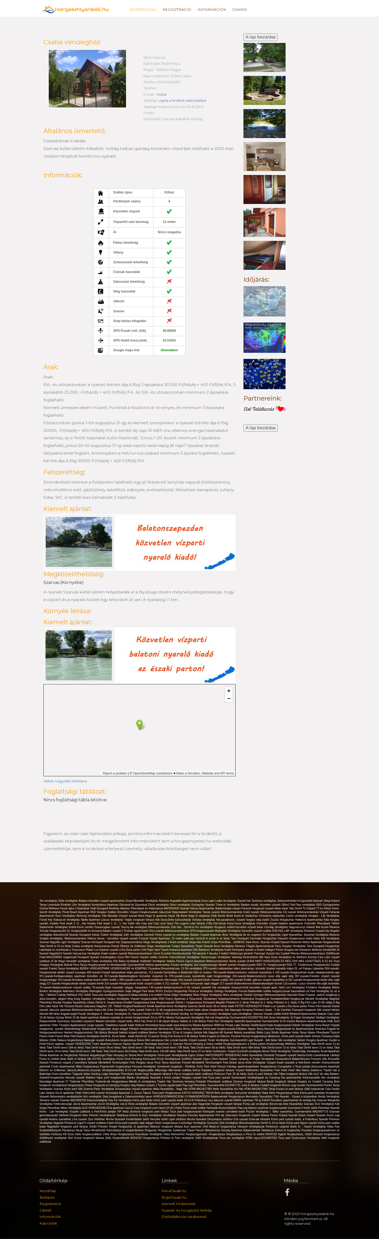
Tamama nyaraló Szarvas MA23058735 (63, 1100)
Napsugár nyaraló (94, 1040)
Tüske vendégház (102, 961)
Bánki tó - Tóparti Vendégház (308, 1126)
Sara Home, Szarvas (258, 942)
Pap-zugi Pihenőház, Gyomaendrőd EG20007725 (211, 1085)
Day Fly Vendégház (120, 1100)
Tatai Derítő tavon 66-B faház (120, 1051)
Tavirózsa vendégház (264, 900)
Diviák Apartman (157, 1006)
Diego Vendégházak (159, 946)
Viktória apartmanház (158, 964)
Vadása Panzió (175, 961)
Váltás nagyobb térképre (65, 781)
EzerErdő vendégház (249, 1051)
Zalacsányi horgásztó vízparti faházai (247, 1115)
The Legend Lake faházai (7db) (193, 923)
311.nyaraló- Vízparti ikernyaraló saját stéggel (192, 983)
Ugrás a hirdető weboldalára (182, 100)
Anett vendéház (179, 942)
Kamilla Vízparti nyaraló (193, 1040)
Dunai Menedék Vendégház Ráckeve (148, 900)
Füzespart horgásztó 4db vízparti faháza (316, 1009)
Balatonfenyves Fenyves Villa (310, 1058)
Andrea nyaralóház (60, 1119)
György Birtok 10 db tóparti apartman (78, 1017)
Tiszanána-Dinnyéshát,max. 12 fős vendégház (175, 968)
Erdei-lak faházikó (260, 1119)
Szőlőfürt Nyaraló (192, 1058)
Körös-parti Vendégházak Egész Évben (181, 1055)
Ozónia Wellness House (53, 908)
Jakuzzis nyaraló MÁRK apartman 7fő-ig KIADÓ (242, 1100)
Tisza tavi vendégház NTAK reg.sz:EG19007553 (248, 1137)
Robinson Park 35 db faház (231, 1073)
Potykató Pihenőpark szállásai (214, 1081)
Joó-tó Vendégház (109, 1104)
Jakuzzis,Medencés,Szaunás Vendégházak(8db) (96, 1070)
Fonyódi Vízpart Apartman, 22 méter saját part (167, 938)
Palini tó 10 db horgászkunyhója (164, 1009)
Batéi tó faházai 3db (79, 1058)
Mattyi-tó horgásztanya (223, 1126)
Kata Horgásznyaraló (162, 1002)
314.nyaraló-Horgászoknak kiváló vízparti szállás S (134, 983)
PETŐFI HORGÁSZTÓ (249, 1006)
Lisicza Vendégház (112, 919)
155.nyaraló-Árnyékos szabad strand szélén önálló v (88, 979)
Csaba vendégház (83, 946)
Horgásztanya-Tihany (80, 1085)
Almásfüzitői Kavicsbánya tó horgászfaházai (117, 1130)
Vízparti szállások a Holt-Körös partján (93, 1111)
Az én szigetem (253, 934)
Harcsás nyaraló (75, 1077)
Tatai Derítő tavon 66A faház (244, 1047)
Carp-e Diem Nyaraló (216, 1058)
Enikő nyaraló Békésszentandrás (263, 912)
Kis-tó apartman (65, 1092)
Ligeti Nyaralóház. (293, 934)
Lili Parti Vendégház (318, 991)
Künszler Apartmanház (201, 1115)
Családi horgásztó (271, 1085)
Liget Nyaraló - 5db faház (262, 1040)
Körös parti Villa (74, 1088)
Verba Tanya (300, 1032)
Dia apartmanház (292, 1077)
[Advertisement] (264, 517)
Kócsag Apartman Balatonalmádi (241, 1130)
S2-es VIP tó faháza (163, 1017)
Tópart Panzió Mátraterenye (204, 1130)
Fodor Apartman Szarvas (107, 1043)
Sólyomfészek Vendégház (185, 957)
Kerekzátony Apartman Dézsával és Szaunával (120, 904)
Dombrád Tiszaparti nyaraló (280, 1055)
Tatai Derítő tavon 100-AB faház (157, 1051)
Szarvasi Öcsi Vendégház (319, 1104)
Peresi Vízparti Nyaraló (284, 1115)
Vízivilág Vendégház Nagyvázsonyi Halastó (290, 927)
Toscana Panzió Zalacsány (80, 1006)
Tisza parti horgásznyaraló (186, 1111)
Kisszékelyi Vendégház (149, 1134)
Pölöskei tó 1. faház (286, 1002)
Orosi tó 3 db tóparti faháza (162, 1021)
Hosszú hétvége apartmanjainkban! (238, 1066)
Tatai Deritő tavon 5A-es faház (103, 1047)
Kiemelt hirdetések (179, 1204)
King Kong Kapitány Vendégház (87, 998)
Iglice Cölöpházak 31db (82, 908)
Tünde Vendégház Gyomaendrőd (227, 1040)
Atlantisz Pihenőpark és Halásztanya (142, 908)
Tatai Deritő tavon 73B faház (173, 1047)
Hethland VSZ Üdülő (79, 994)
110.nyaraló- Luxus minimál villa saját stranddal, (311, 983)
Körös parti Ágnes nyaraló (302, 1122)
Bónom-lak (276, 1104)
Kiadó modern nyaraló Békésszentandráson (127, 953)
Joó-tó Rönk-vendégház (134, 1104)
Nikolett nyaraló (227, 964)
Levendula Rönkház (59, 904)
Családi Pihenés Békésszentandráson (303, 953)
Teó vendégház (48, 900)
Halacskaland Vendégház (187, 912)
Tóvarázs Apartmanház (73, 1025)
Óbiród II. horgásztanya (109, 1002)
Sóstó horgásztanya (167, 1122)
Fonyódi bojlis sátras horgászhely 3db (207, 1009)
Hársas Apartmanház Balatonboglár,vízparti (216, 908)
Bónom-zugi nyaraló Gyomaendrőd (302, 1085)
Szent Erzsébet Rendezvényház (172, 953)
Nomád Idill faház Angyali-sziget (58, 1013)
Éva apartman (115, 1107)
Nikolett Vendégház (317, 998)
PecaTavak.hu (174, 1191)
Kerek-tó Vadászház (246, 915)
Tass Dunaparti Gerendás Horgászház (254, 938)
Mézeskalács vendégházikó (66, 1096)
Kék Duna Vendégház (277, 1017)
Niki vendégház (287, 1040)
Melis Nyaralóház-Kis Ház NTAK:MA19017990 (240, 1088)
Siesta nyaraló (238, 961)
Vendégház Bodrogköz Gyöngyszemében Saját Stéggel (109, 991)
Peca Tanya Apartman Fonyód (173, 1062)
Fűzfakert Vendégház (319, 987)
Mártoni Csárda (57, 994)
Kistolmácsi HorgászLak (255, 998)
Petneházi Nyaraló (329, 1107)
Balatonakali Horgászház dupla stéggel (105, 1028)
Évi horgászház (272, 934)
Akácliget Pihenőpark (122, 1073)
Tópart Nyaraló (204, 946)
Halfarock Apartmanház (309, 919)
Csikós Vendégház (112, 934)
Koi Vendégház (204, 927)
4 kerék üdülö (309, 1107)
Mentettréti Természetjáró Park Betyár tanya (219, 1062)
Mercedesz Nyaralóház (260, 1096)
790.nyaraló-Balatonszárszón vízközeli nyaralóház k (244, 972)
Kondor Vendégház (220, 1013)
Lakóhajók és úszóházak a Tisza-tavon (62, 949)
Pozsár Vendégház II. (90, 1013)
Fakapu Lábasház (314, 968)
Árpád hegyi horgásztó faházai (153, 1073)
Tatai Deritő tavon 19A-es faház (66, 1047)
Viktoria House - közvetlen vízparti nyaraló (113, 938)
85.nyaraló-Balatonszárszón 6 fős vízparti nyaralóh (181, 987)
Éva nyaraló (241, 1119)
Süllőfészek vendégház (53, 1137)
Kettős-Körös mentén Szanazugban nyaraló (95, 927)
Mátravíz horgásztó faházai (167, 1126)
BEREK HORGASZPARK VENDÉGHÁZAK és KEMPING (114, 968)
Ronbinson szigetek (278, 1126)
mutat (161, 94)
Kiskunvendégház (97, 1100)
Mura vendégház (233, 994)
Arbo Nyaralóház (293, 1104)
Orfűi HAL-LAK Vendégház (288, 930)
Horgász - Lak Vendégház (324, 915)
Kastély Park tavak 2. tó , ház (68, 923)
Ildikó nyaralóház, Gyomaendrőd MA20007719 (300, 1111)
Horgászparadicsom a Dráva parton (244, 1043)
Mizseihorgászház (250, 1122)
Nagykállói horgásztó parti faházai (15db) (72, 1126)
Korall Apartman (330, 1051)
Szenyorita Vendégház (248, 1092)
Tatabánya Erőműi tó (129, 1115)
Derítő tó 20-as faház (273, 1122)
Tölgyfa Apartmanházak (260, 946)
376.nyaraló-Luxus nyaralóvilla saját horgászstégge (200, 976)
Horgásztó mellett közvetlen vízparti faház (239, 927)
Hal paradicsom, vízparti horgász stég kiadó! (243, 919)
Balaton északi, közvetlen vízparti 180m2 (265, 904)
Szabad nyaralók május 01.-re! (284, 968)
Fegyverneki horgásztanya (116, 1066)
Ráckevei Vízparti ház (317, 930)
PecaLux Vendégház (201, 991)
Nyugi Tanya (83, 1130)
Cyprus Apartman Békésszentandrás (207, 961)
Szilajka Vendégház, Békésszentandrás (63, 938)
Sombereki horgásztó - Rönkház (177, 1066)
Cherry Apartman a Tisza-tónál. (185, 998)
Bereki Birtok (226, 915)
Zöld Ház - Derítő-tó (183, 927)
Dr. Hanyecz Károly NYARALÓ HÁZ (149, 1013)
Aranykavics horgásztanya (121, 1040)
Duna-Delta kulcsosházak (176, 919)
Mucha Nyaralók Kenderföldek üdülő (128, 1119)
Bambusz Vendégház (212, 949)
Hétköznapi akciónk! (242, 953)
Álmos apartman (193, 1028)
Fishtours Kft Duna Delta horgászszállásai (77, 1134)
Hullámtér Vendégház (153, 961)
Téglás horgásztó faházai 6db (142, 919)
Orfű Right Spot (150, 949)
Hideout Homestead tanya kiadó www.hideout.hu (164, 1025)
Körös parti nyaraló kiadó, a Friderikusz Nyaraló (300, 1119)
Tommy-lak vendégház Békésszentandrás (146, 927)
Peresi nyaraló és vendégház (172, 934)
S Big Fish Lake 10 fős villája (315, 1002)
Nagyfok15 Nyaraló (61, 953)
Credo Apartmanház (63, 1066)
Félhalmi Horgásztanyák (143, 1028)
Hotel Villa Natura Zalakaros (305, 1070)
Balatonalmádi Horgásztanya (228, 1096)
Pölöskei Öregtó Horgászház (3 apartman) (124, 1126)
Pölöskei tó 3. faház (238, 1002)
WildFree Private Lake (227, 1025)
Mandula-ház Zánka (170, 1028)
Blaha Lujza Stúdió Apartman (274, 1032)
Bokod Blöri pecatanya (150, 1040)
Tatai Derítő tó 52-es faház (55, 946)
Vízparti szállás (272, 1013)
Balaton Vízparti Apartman (206, 934)
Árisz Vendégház (232, 934)
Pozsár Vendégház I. (259, 1111)
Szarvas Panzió (183, 1043)
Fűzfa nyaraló (136, 1009)
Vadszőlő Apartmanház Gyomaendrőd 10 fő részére (265, 1021)
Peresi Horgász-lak (287, 949)
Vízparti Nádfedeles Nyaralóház (254, 1070)
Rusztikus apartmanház (285, 1100)
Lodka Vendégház (226, 900)
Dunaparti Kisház (90, 934)
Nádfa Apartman (91, 919)
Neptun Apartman (133, 1043)
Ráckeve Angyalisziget (92, 1055)
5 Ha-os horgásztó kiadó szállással (193, 1073)
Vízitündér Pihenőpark (317, 923)
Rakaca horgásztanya (70, 1040)
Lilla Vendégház (82, 904)
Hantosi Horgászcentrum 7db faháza (86, 1032)
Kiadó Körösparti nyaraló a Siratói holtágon (250, 949)
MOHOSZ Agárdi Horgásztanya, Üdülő (289, 1134)
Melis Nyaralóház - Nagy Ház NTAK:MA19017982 (183, 1088)
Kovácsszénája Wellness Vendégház (289, 1043)
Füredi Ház (46, 919)
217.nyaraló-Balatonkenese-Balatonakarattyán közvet (251, 983)
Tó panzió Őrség (158, 1036)
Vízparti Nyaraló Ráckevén (287, 942)
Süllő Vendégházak (207, 1137)
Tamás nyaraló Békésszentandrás (222, 912)
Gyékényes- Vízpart (225, 1051)
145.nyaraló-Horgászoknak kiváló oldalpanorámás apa (307, 972)
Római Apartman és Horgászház (59, 1055)
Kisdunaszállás (312, 1077)
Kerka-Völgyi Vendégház (178, 994)
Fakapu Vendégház (119, 998)
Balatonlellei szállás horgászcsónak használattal (277, 991)
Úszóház (286, 1009)
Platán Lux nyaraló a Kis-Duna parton (285, 1006)
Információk (211, 9)
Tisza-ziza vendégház (105, 994)
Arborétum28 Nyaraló (66, 934)
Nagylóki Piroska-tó (65, 1122)
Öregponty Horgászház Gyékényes (165, 1130)
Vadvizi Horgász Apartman (313, 1040)
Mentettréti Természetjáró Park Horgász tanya (126, 1062)
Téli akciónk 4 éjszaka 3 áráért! (211, 953)
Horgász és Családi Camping (315, 1081)
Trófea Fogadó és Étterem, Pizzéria (220, 1036)
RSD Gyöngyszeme (328, 904)
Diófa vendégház (68, 900)
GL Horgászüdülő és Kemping (85, 930)
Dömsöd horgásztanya (326, 1134)
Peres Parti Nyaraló (320, 1006)
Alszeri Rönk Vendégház (276, 1051)
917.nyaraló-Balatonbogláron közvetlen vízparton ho (136, 976)
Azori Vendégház (65, 915)
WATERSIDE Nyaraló (177, 908)
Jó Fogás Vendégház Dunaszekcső (270, 1058)
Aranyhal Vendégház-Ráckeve (322, 934)
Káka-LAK (100, 1009)
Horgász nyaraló (192, 1077)
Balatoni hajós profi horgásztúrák (106, 1077)
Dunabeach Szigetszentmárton (222, 998)
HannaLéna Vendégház (87, 953)
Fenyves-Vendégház (144, 1066)
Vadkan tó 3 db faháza (193, 1021)
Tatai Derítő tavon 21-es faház (315, 1047)
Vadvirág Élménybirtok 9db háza (251, 957)
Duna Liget (208, 900)
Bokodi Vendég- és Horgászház (190, 1013)
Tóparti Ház (164, 1081)
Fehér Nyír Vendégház (220, 1021)
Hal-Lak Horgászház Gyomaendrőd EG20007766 (234, 1017)
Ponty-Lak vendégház (256, 1104)
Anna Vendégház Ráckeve (230, 946)
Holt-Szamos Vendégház (85, 1036)
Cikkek (239, 9)
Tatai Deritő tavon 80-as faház (208, 1047)
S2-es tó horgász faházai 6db (190, 1032)
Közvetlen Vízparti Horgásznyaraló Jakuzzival (144, 912)
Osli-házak (220, 923)
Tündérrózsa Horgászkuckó (314, 964)
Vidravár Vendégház (116, 1013)
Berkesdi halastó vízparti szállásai (128, 1032)
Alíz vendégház (93, 1096)
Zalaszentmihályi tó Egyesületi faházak (300, 900)
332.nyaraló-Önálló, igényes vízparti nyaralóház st (258, 979)
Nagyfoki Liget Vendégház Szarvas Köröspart (77, 942)
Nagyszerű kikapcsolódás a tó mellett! (140, 994)
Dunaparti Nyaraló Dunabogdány (97, 957)
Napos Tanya (256, 1028)
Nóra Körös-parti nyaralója (309, 1092)
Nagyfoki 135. (104, 1006)
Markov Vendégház (161, 1032)
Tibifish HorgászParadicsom (130, 1006)
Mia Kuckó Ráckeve (328, 927)
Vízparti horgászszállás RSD (148, 998)
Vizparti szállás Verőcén (154, 957)
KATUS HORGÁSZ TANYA (198, 1092)
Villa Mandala (110, 915)
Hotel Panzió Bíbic (59, 1036)
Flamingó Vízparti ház (267, 953)
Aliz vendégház (330, 1077)
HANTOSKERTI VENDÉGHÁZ (223, 1055)
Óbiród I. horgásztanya (189, 1002)
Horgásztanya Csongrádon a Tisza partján (285, 1066)
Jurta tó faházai (250, 1085)
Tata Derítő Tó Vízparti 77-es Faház (310, 908)
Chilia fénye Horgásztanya (119, 1134)
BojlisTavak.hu (174, 1197)
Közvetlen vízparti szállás (257, 930)
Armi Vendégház (147, 1055)
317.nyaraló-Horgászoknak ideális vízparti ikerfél (75, 983)
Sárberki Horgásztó (70, 1115)
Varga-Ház (195, 942)
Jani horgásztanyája (206, 964)
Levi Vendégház (296, 987)
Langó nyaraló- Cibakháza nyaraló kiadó (111, 1025)
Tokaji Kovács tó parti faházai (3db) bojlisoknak (296, 1088)
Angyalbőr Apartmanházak (185, 900)
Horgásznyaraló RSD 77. (282, 964)
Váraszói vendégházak (251, 1126)
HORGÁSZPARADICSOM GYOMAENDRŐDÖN (182, 1096)
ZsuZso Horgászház (282, 919)
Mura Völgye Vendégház (208, 994)
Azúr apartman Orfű (196, 1126)
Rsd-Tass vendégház (303, 904)
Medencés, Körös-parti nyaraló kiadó (290, 1036)
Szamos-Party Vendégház (99, 1088)
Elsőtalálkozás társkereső (184, 1216)
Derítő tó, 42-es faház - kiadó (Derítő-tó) (124, 1036)
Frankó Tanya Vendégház (64, 968)
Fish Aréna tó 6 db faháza (183, 1036)
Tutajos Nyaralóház (183, 946)
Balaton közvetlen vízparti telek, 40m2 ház (121, 1021)
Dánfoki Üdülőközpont (254, 1025)
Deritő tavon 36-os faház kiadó (216, 1006)
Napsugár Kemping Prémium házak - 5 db (255, 1009)
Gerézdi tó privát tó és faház (213, 938)
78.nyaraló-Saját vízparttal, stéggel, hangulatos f (121, 987)
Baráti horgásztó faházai (282, 1081)
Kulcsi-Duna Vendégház (241, 923)
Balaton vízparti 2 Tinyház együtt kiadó (126, 930)
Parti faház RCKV (153, 991)
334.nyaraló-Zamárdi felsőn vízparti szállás (203, 979)
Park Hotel (281, 1070)
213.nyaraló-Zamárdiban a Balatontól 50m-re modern (181, 972)
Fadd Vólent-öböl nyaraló (90, 1092)
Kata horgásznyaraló (279, 1025)
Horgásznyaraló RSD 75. (252, 964)
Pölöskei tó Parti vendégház (177, 1137)
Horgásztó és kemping (106, 1085)
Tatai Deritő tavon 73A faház (139, 1047)
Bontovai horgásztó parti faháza (150, 1111)
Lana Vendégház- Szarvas (248, 1013)
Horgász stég (128, 1085)
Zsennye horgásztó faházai (250, 1081)
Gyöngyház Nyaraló (203, 904)
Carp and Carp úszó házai (157, 923)
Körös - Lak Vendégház (54, 1111)
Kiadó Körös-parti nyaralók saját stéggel (130, 1122)
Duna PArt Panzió (128, 957)
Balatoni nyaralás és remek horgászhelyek (125, 1017)
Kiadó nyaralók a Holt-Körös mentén (299, 1062)
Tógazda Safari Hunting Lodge (90, 1073)
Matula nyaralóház (245, 1032)
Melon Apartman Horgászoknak (321, 942)
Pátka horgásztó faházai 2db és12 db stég (304, 1073)
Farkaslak (212, 1107)
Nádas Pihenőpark (319, 1032)
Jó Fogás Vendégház (303, 1017)
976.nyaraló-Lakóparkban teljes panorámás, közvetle (234, 968)
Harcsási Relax (296, 994)
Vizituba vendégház (204, 919)
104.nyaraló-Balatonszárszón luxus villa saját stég (263, 976)
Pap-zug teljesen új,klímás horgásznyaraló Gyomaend (270, 1107)
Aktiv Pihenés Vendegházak (99, 1115)
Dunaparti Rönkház (108, 908)
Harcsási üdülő (159, 1119)
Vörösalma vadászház (272, 915)
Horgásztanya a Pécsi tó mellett (246, 1134)
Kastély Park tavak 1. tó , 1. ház (107, 923)
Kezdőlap (47, 1191)
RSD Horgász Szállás (104, 912)
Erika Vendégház (117, 1009)
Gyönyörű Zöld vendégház (223, 1122)
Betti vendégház (225, 1092)
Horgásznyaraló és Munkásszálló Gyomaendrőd (116, 964)
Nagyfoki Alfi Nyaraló (221, 1032)
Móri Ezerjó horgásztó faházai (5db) (90, 1137)
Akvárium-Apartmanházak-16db (315, 1021)
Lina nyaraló (80, 1119)
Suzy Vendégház (152, 1115)
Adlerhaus (69, 991)
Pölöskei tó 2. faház (262, 1002)
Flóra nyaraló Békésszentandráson (169, 930)
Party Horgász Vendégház (291, 946)
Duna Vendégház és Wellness (289, 957)
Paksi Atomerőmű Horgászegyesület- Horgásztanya (195, 1134)
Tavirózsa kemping (184, 1081)
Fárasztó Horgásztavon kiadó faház (299, 938)
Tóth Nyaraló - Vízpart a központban (296, 1096)
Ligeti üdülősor (178, 1119)
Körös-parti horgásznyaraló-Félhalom (225, 1028)
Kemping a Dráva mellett (208, 1043)
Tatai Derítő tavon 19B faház (86, 1051)
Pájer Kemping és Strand (121, 1055)
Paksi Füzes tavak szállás (191, 1107)
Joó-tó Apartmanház (85, 1104)
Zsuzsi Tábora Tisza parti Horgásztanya (158, 1092)
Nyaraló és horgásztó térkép (187, 1210)
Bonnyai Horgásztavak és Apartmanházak (290, 1028)
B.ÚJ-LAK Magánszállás (140, 1070)
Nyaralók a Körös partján (166, 1077)
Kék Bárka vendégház (126, 961)
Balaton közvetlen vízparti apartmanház (102, 900)
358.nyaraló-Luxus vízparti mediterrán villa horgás (148, 979)
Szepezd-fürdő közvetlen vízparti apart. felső (258, 987)
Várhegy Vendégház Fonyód (231, 991)
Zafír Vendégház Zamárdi (139, 934)
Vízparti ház (244, 900)
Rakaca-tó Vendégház (67, 919)
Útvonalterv (169, 350)
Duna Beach (323, 1025)
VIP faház (123, 1111)
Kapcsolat (48, 1223)
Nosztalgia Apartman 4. (158, 1043)
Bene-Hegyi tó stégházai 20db (199, 915)
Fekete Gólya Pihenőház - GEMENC (224, 942)
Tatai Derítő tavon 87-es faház (195, 1051)
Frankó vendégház (182, 964)
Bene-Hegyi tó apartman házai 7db (159, 915)
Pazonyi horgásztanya (254, 1036)
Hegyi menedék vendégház (74, 961)
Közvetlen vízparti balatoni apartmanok (280, 923)
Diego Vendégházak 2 (156, 942)
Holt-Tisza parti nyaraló (216, 1077)
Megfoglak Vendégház (228, 930)
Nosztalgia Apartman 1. (120, 1092)
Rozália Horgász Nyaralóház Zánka (74, 1002)
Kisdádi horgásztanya (137, 1002)
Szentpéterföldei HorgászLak (287, 998)
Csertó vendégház (297, 915)
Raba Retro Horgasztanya (277, 1092)
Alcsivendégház (228, 1107)
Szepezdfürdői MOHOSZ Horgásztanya (136, 1137)
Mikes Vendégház (71, 1107)
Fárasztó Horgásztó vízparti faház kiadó (265, 908)
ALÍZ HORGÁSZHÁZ (94, 1107)
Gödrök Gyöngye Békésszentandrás (265, 994)
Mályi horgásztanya (88, 1066)
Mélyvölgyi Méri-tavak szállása (174, 1070)
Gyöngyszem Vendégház (190, 1017)
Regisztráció (177, 9)
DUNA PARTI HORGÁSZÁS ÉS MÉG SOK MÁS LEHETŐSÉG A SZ (288, 961)
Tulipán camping (239, 1058)
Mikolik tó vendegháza (143, 1081)
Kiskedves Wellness (311, 949)
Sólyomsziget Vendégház (216, 957)
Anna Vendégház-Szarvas (182, 1006)
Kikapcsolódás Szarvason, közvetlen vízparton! (67, 1021)
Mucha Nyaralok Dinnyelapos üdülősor (210, 1119)
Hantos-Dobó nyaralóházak (313, 1055)
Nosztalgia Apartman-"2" (54, 1081)
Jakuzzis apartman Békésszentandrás (71, 1009)
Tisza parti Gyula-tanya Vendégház (299, 1137)
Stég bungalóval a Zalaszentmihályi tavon (128, 1096)
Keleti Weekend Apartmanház (300, 1013)
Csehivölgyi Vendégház (193, 1122)
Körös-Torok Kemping (130, 1058)
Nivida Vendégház (329, 1096)
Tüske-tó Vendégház (228, 904)
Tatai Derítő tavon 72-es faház (279, 1047)
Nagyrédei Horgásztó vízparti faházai (220, 1104)
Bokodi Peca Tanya (76, 964)
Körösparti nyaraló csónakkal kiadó (224, 1111)
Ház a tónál (171, 1040)
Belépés (46, 1197)
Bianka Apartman (203, 1025)
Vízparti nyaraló (128, 915)
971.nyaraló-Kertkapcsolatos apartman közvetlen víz (71, 976)
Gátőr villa (134, 923)
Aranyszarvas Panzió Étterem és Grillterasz (120, 946)
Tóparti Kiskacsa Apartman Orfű (180, 949)
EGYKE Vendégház (104, 1058)
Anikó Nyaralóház (253, 1055)
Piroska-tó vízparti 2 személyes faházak (74, 1062)
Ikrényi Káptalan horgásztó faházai (214, 1070)
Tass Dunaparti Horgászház (323, 946)
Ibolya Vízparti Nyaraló (312, 1115)
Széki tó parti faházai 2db (262, 1073)
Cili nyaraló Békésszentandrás (301, 912)
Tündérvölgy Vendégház (306, 1051)
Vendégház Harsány (175, 1115)
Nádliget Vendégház (328, 1017)
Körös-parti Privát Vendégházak (162, 1058)
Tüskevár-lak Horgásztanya (112, 1081)
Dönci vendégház (159, 904)
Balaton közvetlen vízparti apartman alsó (173, 1104)
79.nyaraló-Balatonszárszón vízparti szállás (65, 987)
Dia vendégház (221, 987)
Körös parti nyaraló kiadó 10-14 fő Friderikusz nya (183, 1100)
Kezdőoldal (142, 9)
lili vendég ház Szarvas (313, 1100)
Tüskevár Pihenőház (82, 1081)
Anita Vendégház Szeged (261, 1062)
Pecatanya (69, 1130)
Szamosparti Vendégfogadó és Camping (256, 1077)
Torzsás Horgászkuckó (53, 930)
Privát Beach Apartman (76, 912)
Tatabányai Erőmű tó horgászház (281, 1130)
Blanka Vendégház (138, 1077)
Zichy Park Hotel (207, 1066)
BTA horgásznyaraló (202, 930)
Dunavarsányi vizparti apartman (134, 1088)
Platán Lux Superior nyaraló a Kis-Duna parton (113, 949)
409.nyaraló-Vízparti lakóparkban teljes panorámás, (118, 972)
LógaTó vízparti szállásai (92, 1122)
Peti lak (220, 1115)
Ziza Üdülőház (97, 1119)
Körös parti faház (142, 1100)
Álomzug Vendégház (89, 915)
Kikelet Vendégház (303, 1025)
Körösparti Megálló (214, 1002)
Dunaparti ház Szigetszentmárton (123, 942)
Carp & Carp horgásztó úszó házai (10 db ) (149, 1107)
